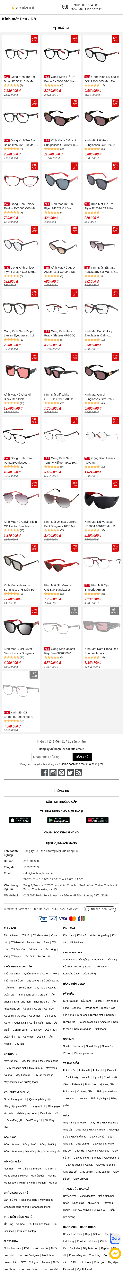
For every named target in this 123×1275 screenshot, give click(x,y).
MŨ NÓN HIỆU (12, 1161)
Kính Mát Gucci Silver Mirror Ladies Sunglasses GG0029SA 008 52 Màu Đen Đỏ (20, 651)
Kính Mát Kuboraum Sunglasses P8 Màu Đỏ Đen (19, 588)
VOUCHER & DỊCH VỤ (17, 1092)
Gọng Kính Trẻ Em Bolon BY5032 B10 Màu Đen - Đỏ (19, 143)
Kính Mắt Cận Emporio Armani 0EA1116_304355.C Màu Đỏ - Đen (100, 588)
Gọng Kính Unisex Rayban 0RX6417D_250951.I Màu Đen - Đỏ (101, 460)
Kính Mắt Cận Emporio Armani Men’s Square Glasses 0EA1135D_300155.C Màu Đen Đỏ (18, 715)
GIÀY (66, 1115)
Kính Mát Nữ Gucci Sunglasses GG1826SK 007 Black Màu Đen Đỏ (60, 143)
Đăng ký (82, 757)
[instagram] (53, 772)
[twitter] (70, 772)
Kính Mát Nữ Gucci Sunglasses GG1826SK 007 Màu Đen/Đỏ (99, 143)
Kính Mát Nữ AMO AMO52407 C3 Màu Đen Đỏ (100, 270)
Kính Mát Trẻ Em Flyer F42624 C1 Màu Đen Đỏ (98, 206)
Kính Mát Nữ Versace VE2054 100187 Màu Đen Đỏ (101, 524)
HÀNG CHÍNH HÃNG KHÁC (79, 1227)
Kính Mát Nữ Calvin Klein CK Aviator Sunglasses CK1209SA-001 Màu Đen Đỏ (20, 524)
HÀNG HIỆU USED (74, 983)
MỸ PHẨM (69, 993)
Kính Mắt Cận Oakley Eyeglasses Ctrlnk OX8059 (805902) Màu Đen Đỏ (99, 333)
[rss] (78, 772)
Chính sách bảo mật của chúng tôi (82, 764)
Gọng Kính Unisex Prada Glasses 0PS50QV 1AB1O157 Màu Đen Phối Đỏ (61, 333)
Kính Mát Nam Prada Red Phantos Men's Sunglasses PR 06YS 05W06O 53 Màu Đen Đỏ (101, 651)
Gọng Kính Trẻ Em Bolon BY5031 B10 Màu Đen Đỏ (19, 79)
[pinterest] (61, 772)
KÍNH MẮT (69, 928)
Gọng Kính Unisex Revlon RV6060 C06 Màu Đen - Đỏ (20, 206)
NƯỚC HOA (11, 1241)
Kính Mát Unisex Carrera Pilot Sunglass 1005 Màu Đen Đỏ (60, 524)
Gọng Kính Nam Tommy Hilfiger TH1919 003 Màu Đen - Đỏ (59, 460)
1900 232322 (93, 9)
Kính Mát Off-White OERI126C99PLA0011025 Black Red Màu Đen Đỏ (61, 397)
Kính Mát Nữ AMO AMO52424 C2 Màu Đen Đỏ (60, 270)
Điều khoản (41, 909)
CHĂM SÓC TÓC (73, 952)
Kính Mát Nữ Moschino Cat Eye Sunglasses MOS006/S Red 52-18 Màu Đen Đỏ (59, 588)
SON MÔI (68, 1039)
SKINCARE (10, 1053)
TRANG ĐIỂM (71, 1063)
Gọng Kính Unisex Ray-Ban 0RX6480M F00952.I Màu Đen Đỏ (59, 651)
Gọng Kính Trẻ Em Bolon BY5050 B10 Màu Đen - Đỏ (59, 79)
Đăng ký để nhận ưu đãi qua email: (61, 749)
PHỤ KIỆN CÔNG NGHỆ (18, 1217)
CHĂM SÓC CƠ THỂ (16, 1192)
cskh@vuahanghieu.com (38, 873)
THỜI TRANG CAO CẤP (18, 966)
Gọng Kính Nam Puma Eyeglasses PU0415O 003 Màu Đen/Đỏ (20, 460)
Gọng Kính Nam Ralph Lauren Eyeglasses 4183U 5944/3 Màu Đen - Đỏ (21, 333)
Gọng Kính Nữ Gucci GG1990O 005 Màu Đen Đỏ (101, 79)
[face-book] (44, 772)
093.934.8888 (91, 5)
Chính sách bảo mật (64, 909)
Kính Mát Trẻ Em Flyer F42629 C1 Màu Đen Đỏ (58, 206)
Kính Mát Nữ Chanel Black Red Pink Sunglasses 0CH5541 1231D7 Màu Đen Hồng (19, 397)
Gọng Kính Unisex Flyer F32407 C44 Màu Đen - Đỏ (19, 270)
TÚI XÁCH (10, 928)
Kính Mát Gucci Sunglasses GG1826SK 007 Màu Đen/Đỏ (99, 397)
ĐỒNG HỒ (10, 1137)
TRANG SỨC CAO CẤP (77, 1188)
